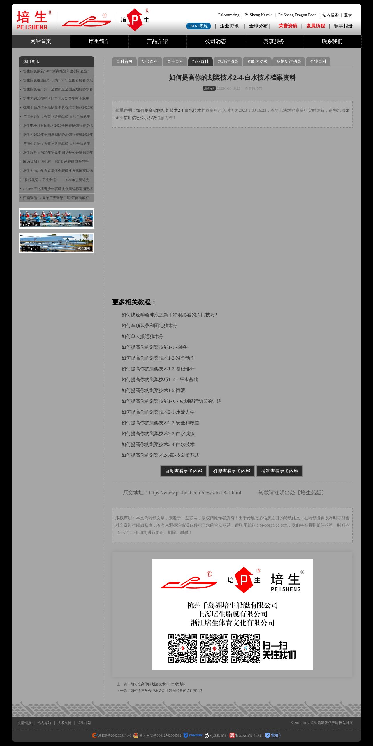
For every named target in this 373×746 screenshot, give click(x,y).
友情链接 (24, 723)
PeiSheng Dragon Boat (297, 15)
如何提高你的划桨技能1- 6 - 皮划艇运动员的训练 (171, 401)
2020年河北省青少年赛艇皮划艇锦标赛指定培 (58, 189)
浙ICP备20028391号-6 (111, 735)
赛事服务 (273, 41)
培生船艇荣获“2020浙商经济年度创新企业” (56, 71)
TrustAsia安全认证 (246, 735)
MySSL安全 (216, 735)
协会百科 (150, 61)
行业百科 (200, 61)
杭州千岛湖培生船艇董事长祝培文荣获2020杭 (58, 107)
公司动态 (215, 41)
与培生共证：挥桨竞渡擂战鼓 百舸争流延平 (56, 116)
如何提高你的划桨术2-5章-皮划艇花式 (160, 455)
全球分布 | (260, 25)
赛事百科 (175, 61)
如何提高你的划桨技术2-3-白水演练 (158, 433)
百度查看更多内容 (183, 470)
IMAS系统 (198, 26)
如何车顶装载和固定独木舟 (149, 325)
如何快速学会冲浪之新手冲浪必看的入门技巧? (169, 314)
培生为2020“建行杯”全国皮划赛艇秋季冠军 (56, 98)
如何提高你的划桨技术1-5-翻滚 (153, 390)
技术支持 (64, 723)
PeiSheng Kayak (258, 15)
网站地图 (346, 723)
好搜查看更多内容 (231, 470)
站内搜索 (330, 15)
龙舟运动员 (228, 61)
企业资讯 (229, 25)
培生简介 (99, 41)
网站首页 (40, 41)
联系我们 (332, 41)
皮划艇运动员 (289, 61)
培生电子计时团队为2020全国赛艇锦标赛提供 (58, 125)
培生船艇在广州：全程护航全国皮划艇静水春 (58, 89)
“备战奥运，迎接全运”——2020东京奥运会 (56, 180)
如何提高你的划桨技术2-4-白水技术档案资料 (232, 77)
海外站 (209, 88)
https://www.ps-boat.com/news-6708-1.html (195, 493)
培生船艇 (310, 493)
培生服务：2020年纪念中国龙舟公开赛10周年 (58, 153)
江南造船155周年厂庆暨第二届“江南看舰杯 (56, 198)
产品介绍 (157, 41)
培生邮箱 (84, 723)
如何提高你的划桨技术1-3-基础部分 (158, 368)
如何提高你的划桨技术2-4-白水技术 (168, 110)
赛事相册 (343, 25)
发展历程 (315, 25)
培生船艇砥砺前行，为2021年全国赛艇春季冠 (58, 80)
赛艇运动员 (257, 61)
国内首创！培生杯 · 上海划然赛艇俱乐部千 (56, 162)
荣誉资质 (288, 25)
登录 (348, 15)
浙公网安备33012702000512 (157, 735)
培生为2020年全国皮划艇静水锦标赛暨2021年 (58, 135)
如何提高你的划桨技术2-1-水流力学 (158, 411)
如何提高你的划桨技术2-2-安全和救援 (160, 422)
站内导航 (44, 723)
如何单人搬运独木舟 (142, 336)
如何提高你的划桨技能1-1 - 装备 (155, 347)
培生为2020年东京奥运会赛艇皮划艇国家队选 (58, 171)
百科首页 (124, 61)
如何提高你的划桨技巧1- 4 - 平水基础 (160, 379)
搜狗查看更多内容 (279, 470)
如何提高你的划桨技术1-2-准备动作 (158, 357)
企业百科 (318, 61)
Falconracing (228, 15)
